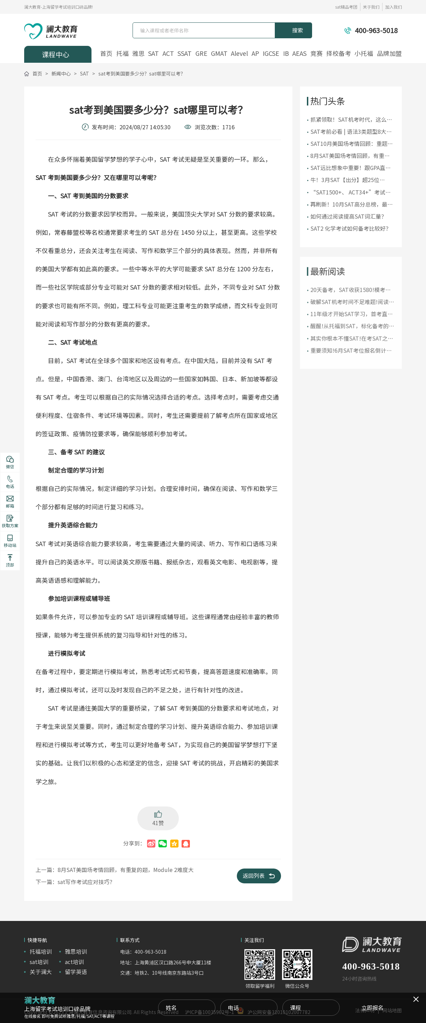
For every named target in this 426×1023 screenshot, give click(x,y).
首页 (106, 53)
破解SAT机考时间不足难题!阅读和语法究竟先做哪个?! (352, 314)
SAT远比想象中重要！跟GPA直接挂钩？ (350, 168)
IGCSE (271, 53)
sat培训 (39, 962)
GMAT (219, 53)
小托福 (364, 53)
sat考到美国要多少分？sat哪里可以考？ (141, 73)
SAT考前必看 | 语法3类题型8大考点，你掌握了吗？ (351, 132)
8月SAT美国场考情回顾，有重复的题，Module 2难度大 (350, 156)
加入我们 (393, 7)
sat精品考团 (346, 7)
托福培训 (41, 951)
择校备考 (338, 53)
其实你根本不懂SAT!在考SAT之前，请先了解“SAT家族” (349, 351)
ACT (168, 53)
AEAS (299, 53)
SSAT (184, 53)
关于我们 (371, 7)
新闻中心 (61, 73)
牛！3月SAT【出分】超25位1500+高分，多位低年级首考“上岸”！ (351, 180)
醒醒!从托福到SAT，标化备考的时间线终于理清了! (352, 339)
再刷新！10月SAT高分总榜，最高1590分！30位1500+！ (351, 204)
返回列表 (259, 876)
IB (286, 53)
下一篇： (75, 882)
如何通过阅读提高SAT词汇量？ (348, 216)
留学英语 (76, 972)
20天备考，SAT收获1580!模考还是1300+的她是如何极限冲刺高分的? (351, 302)
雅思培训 (76, 951)
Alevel (239, 53)
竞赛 (316, 53)
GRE (201, 53)
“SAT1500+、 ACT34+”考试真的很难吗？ (350, 192)
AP (255, 53)
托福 (122, 53)
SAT (153, 53)
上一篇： (115, 870)
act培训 (74, 962)
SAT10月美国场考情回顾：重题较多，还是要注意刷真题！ (351, 144)
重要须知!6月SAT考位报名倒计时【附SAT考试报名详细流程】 (351, 363)
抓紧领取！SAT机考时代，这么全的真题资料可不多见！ (351, 120)
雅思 (138, 53)
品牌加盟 (389, 53)
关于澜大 (41, 972)
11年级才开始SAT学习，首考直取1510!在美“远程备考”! (351, 327)
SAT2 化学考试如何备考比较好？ (350, 228)
